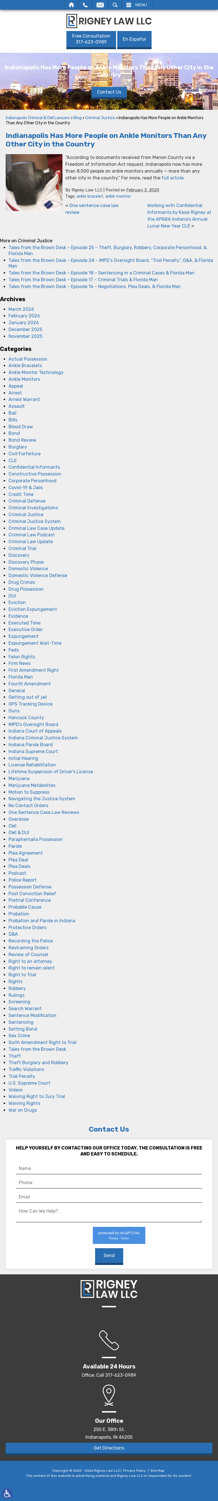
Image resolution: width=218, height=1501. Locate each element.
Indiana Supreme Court (33, 751)
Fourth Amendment (30, 684)
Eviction (17, 602)
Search (115, 5)
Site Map (157, 1471)
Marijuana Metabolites (32, 785)
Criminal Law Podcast (32, 534)
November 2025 (25, 336)
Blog (77, 117)
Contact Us (109, 91)
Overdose (19, 819)
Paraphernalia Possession (36, 839)
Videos (16, 1090)
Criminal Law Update (31, 541)
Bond (14, 433)
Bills (13, 420)
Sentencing (21, 1022)
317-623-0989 (91, 39)
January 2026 (24, 322)
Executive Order (26, 629)
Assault (17, 406)
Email (100, 5)
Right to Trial (22, 974)
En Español (134, 39)
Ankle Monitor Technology (36, 372)
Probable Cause (25, 907)
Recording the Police (31, 941)
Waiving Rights (24, 1103)
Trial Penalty (22, 1076)
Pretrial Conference (30, 900)
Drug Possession (26, 589)
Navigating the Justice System (42, 798)
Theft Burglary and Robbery (38, 1062)
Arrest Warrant (24, 399)
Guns (14, 711)
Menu (141, 5)
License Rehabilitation (32, 765)
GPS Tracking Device (31, 704)
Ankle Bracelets (25, 365)
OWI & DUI (19, 832)
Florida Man (21, 677)
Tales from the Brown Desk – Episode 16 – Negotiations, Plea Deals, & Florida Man (95, 286)
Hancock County (26, 717)
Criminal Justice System (35, 521)
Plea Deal (18, 860)
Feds (14, 650)
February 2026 (24, 316)
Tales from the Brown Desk (37, 1049)
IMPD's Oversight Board (33, 724)
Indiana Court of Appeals (35, 731)
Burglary (18, 447)
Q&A (13, 934)
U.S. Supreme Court (29, 1083)
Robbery (17, 988)
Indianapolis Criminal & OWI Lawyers (38, 117)
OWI (12, 826)
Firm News (20, 663)
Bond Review (22, 440)
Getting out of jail (28, 697)
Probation (19, 914)
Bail (12, 413)
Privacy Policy (134, 1471)
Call (85, 5)
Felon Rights (22, 656)
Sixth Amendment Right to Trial (42, 1042)
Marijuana (19, 778)
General (17, 690)
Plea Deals (19, 866)
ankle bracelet (90, 196)
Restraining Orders (29, 947)
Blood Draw (21, 426)
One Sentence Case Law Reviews (44, 812)
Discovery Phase (26, 562)
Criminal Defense (27, 501)
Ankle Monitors (24, 379)
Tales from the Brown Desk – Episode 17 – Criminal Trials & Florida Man (83, 279)
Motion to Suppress (29, 792)
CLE (13, 460)
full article (173, 178)
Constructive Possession (35, 474)
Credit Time (21, 494)
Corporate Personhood (32, 480)
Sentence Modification (32, 1015)
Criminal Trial (22, 548)
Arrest (15, 393)
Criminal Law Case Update (36, 528)
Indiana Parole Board (31, 744)
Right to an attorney (30, 961)
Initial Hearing (23, 758)
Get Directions (109, 1448)
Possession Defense (30, 887)
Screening (19, 1001)
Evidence (18, 616)
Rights (15, 981)
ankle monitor (118, 196)
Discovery (19, 555)
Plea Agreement (26, 853)
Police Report (23, 880)
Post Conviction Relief (32, 893)
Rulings (16, 995)
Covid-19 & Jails (26, 487)
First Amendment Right (34, 670)
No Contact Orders (28, 805)
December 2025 (25, 329)
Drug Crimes (22, 582)
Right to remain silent (32, 968)
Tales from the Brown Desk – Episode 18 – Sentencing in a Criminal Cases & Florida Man (101, 273)
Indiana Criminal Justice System (43, 738)
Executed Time (25, 623)
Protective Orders (27, 927)
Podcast (17, 873)
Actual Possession (28, 359)
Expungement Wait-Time (35, 643)
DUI (12, 596)
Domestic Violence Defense (38, 575)
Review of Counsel (28, 954)
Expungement (24, 636)
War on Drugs (23, 1110)
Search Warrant (25, 1008)
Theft (15, 1056)
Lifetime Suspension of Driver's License (51, 771)
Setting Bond (23, 1029)
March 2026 (21, 309)
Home (71, 5)
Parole (15, 846)
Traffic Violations (26, 1069)
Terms (125, 1238)
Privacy (113, 1238)
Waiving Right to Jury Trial (37, 1096)
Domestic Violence (28, 568)
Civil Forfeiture (25, 453)
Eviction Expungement (33, 609)
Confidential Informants (34, 467)
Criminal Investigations (33, 507)
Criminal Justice (100, 117)
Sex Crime (19, 1035)
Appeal (16, 386)
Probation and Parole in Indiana (42, 920)
